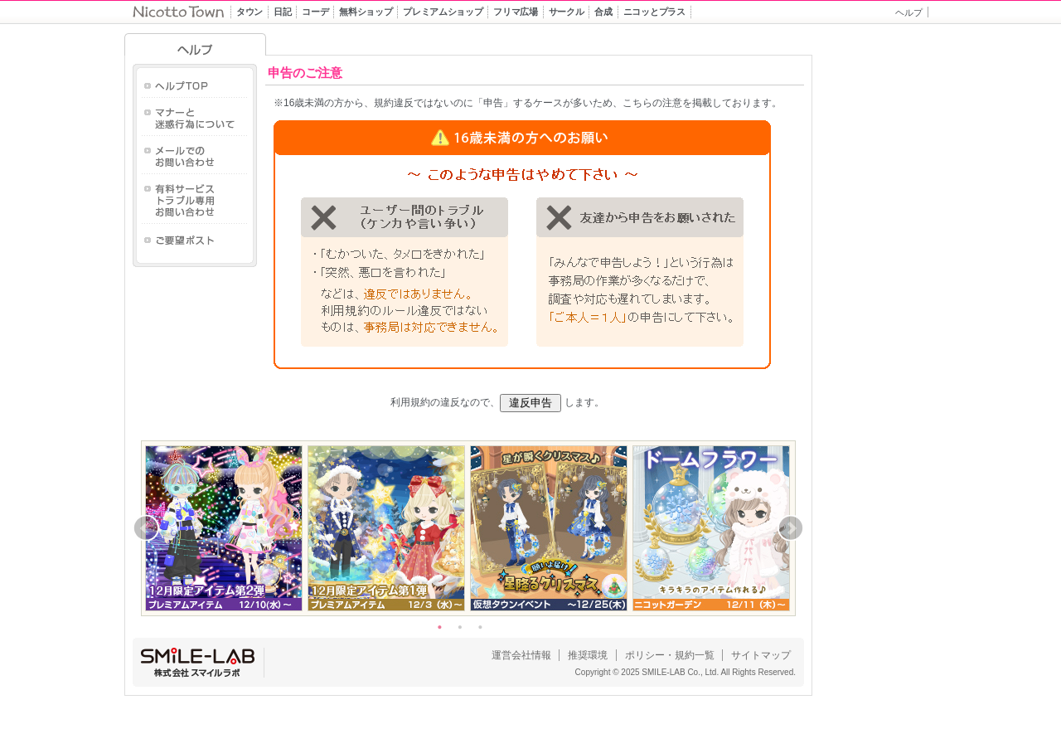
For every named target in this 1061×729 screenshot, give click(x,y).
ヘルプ (909, 12)
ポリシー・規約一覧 (670, 655)
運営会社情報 (521, 655)
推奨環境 (588, 655)
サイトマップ (761, 655)
